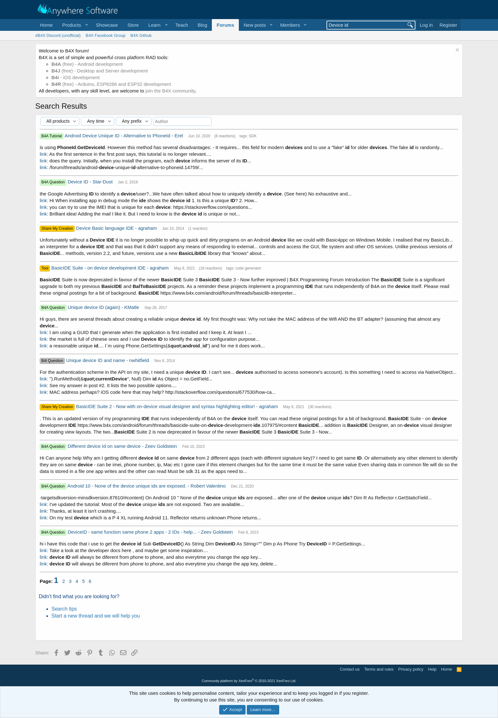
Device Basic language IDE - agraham (117, 228)
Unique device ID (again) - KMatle (104, 307)
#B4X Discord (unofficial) (58, 35)
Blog (202, 25)
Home (46, 25)
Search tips (64, 609)
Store (133, 25)
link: (44, 154)
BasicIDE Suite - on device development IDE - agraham (110, 267)
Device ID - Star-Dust (91, 181)
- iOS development (75, 77)
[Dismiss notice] (456, 50)
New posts (255, 25)
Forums (225, 25)
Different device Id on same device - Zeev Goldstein (123, 446)
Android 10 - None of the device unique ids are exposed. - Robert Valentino (147, 486)
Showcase (107, 25)
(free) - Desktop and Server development (99, 70)
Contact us (350, 669)
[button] (74, 25)
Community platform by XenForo (249, 681)
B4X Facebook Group (105, 35)
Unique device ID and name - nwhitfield (108, 360)
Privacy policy (410, 669)
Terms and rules (379, 669)
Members (290, 25)
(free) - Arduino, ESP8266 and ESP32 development (111, 84)
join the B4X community (170, 90)
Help (432, 669)
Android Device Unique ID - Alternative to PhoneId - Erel (124, 135)
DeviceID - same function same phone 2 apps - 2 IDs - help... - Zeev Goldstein (151, 532)
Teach (181, 25)
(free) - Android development (87, 64)
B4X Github (141, 35)
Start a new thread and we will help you (95, 616)
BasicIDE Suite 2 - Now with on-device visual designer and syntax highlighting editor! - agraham (177, 406)
